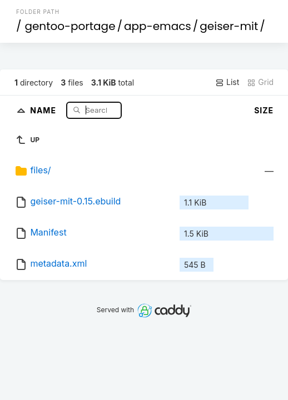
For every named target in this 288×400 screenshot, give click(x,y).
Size (264, 110)
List (227, 82)
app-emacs (157, 26)
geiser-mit (229, 26)
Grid (260, 82)
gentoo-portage (69, 26)
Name (44, 109)
